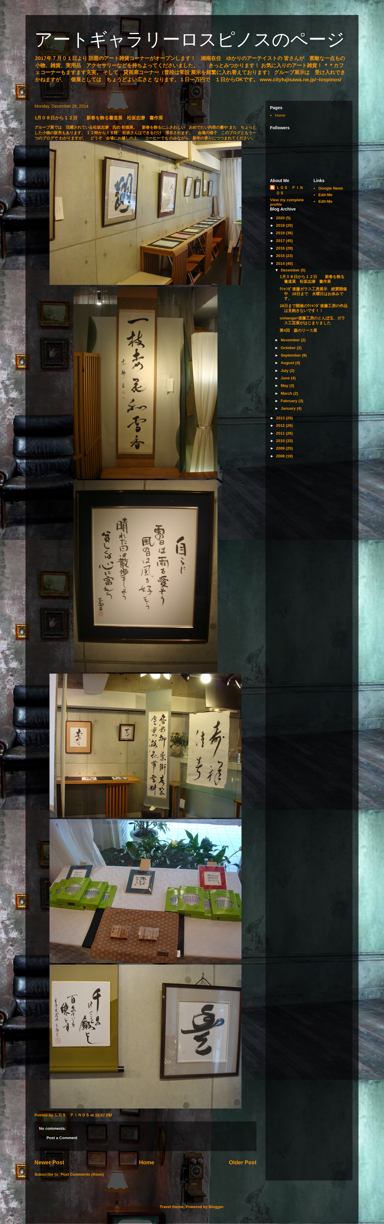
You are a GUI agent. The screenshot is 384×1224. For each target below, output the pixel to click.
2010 (281, 440)
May (285, 385)
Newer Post (49, 1163)
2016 (281, 248)
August (288, 363)
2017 (281, 240)
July (285, 370)
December (291, 270)
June (286, 378)
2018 (281, 233)
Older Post (242, 1163)
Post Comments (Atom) (82, 1174)
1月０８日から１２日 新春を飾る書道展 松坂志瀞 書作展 (312, 279)
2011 (281, 433)
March (287, 393)
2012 (281, 425)
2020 (281, 218)
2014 (281, 263)
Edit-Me (325, 195)
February (289, 401)
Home (146, 1163)
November (291, 340)
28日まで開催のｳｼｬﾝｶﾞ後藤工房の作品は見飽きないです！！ (313, 308)
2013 (281, 418)
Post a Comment (61, 1138)
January (289, 408)
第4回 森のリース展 (298, 330)
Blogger (216, 1207)
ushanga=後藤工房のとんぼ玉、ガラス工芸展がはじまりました (312, 320)
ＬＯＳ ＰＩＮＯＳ (289, 190)
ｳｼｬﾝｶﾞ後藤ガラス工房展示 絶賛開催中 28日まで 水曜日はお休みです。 (313, 294)
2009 (281, 448)
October (289, 348)
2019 (281, 225)
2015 (281, 255)
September (291, 355)
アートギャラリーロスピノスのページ (189, 39)
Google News (330, 188)
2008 (281, 456)
